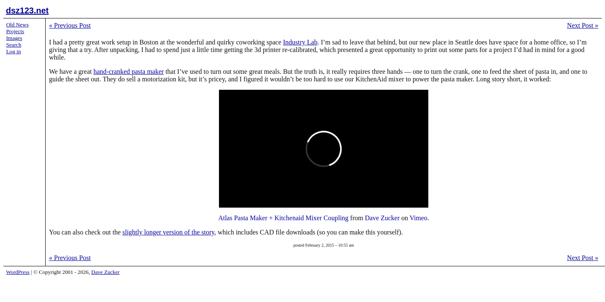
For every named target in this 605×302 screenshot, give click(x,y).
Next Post (582, 25)
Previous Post (70, 25)
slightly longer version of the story (168, 232)
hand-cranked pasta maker (128, 71)
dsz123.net (27, 10)
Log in (13, 51)
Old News (17, 24)
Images (14, 38)
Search (13, 45)
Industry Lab (300, 42)
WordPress (18, 272)
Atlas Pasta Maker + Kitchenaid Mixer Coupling (283, 217)
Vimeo (418, 217)
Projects (15, 31)
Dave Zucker (382, 217)
